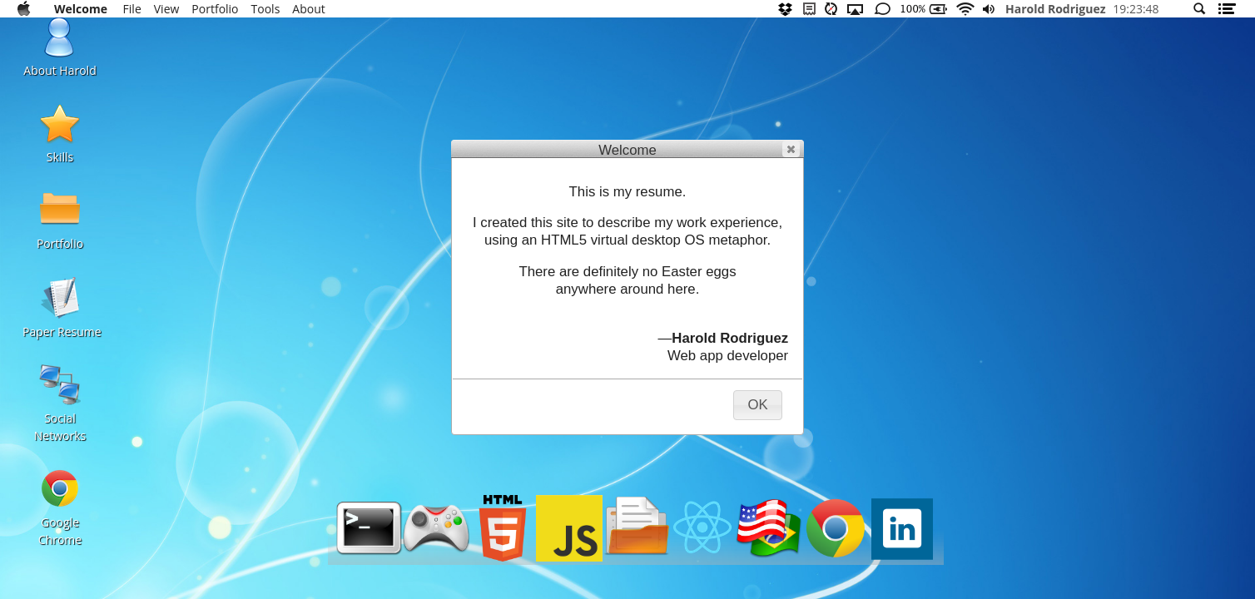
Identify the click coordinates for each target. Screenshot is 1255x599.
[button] (791, 149)
